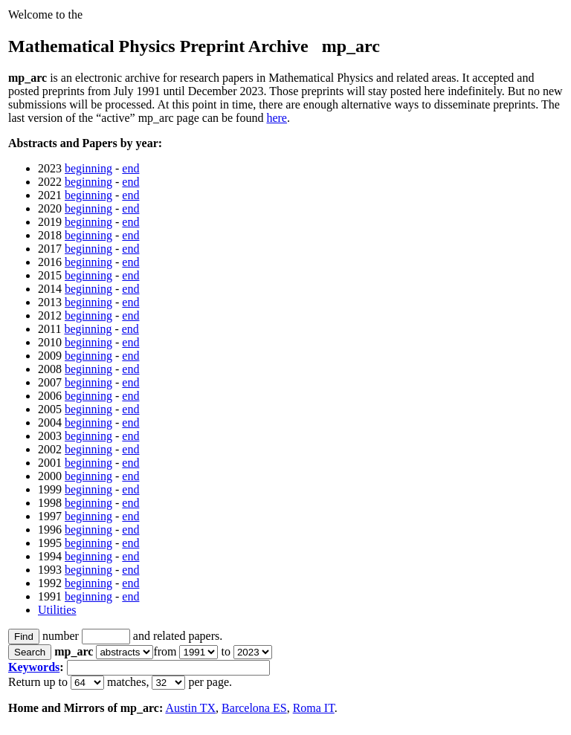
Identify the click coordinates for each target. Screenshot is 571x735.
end (130, 168)
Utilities (57, 609)
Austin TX (190, 708)
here (276, 117)
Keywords (33, 667)
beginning (88, 168)
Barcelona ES (254, 708)
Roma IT (314, 708)
